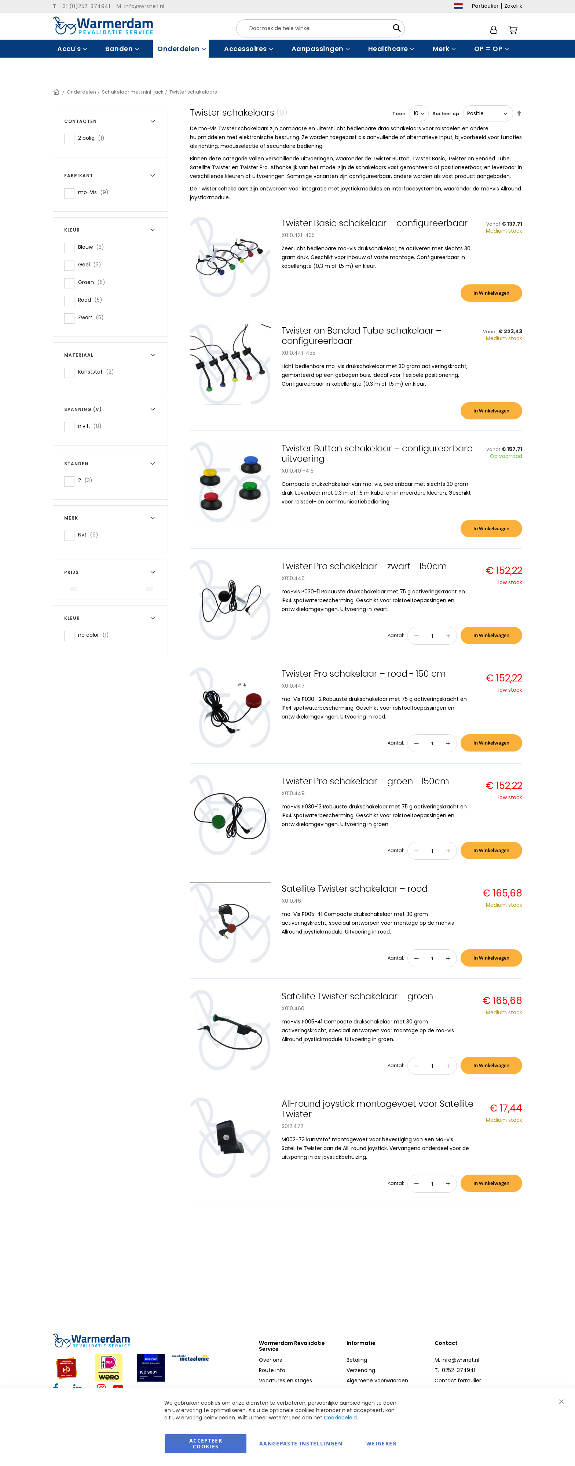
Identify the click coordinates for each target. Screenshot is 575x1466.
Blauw (93, 247)
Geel (92, 264)
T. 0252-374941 (455, 1370)
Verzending (361, 1370)
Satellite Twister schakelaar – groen (357, 996)
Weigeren (381, 1443)
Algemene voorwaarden (377, 1380)
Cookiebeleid (340, 1417)
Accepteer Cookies (205, 1443)
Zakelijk (513, 6)
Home (57, 91)
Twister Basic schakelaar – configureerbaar (375, 223)
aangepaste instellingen (301, 1443)
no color (95, 635)
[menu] (287, 49)
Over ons (270, 1360)
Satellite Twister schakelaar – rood (355, 889)
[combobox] (320, 28)
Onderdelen (81, 91)
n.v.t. (92, 426)
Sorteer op (445, 113)
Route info (272, 1370)
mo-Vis (95, 192)
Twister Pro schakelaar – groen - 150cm (365, 781)
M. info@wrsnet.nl (457, 1360)
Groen (94, 282)
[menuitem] (71, 49)
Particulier (485, 6)
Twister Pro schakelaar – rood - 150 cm (364, 674)
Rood (92, 299)
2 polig (93, 138)
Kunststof (98, 371)
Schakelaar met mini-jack (133, 91)
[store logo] (103, 25)
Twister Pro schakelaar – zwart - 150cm (364, 566)
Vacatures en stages (285, 1380)
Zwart (93, 317)
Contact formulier (458, 1380)
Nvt (90, 534)
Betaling (357, 1360)
